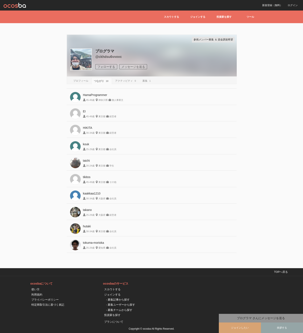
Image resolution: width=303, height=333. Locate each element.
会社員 (112, 149)
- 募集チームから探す (119, 310)
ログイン (293, 5)
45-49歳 (90, 100)
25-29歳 (90, 149)
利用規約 (36, 294)
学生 (111, 165)
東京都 (101, 116)
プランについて (113, 321)
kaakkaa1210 (91, 193)
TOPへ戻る (281, 271)
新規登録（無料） (272, 5)
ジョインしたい (240, 327)
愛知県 (101, 247)
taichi (86, 160)
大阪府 (101, 198)
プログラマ (104, 51)
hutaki (87, 226)
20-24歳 (90, 165)
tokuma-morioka (93, 242)
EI (84, 111)
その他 (112, 182)
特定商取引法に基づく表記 (47, 304)
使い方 (35, 289)
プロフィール (80, 80)
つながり (102, 81)
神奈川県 (103, 100)
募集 (147, 80)
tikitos (86, 177)
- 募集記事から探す (118, 299)
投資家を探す (224, 16)
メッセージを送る (133, 66)
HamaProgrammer (95, 95)
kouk (86, 144)
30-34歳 (90, 133)
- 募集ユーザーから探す (120, 304)
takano (87, 210)
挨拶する (282, 327)
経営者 (112, 116)
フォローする (106, 66)
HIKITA (87, 127)
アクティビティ (126, 80)
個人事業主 (117, 100)
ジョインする (197, 16)
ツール (250, 16)
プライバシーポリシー (45, 299)
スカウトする (171, 16)
